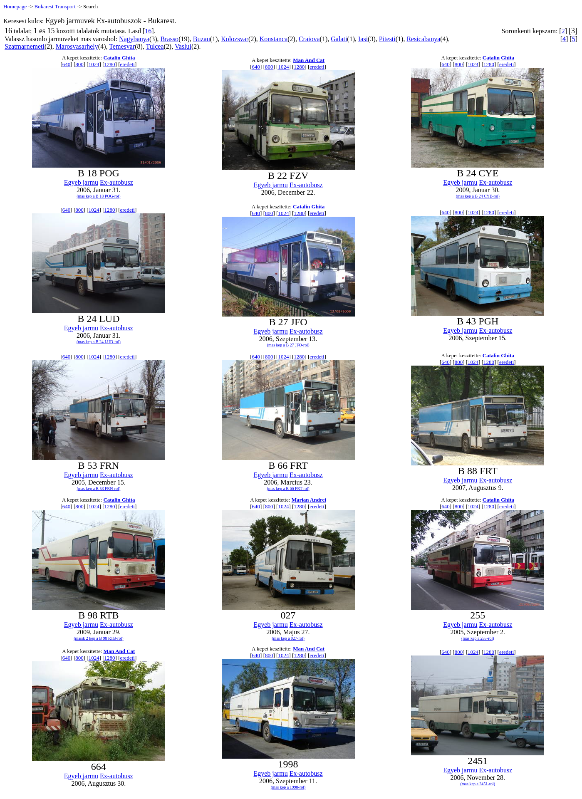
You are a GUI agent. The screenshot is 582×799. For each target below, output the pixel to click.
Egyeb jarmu (81, 182)
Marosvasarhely (77, 46)
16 (148, 31)
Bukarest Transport (54, 6)
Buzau (201, 38)
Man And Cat (308, 60)
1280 (109, 64)
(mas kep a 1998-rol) (288, 787)
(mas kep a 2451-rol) (478, 784)
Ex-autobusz (116, 182)
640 (66, 64)
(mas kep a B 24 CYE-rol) (478, 196)
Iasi (363, 38)
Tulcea (155, 46)
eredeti (127, 64)
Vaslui (183, 46)
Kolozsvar (234, 38)
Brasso (170, 38)
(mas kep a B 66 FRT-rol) (288, 488)
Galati (339, 38)
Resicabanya (423, 38)
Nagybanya (134, 38)
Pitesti (387, 38)
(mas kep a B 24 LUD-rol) (99, 341)
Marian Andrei (309, 500)
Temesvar (122, 46)
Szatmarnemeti (25, 46)
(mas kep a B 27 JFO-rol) (288, 345)
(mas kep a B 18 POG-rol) (98, 196)
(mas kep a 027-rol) (288, 638)
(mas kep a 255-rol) (477, 638)
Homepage (15, 6)
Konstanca (274, 38)
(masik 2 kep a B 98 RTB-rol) (98, 638)
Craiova (309, 38)
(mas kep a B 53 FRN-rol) (99, 488)
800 (79, 64)
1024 (94, 64)
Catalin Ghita (119, 57)
